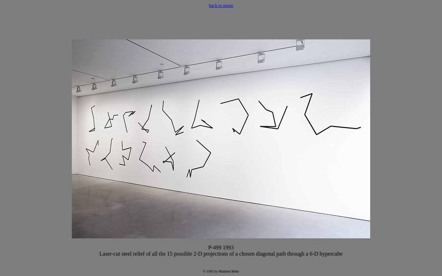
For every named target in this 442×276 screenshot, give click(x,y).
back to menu (221, 5)
